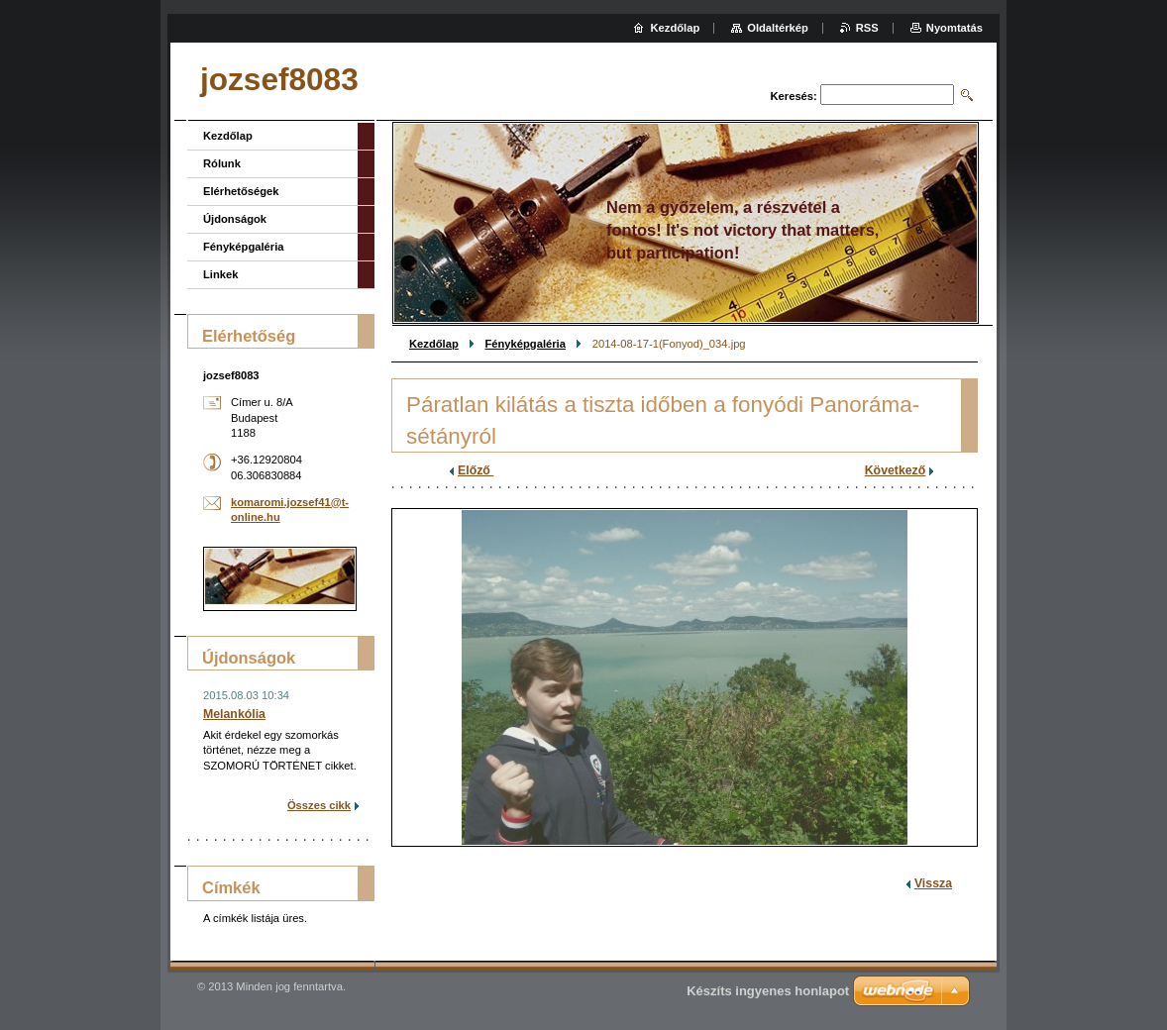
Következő (895, 470)
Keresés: (794, 96)
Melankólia (234, 714)
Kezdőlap (434, 344)
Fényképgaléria (524, 344)
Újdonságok (234, 219)
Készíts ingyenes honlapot (768, 990)
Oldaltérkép (777, 28)
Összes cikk (319, 805)
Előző (475, 470)
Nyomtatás (954, 28)
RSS (867, 28)
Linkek (220, 274)
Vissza (933, 883)
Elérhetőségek (240, 191)
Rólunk (222, 163)
